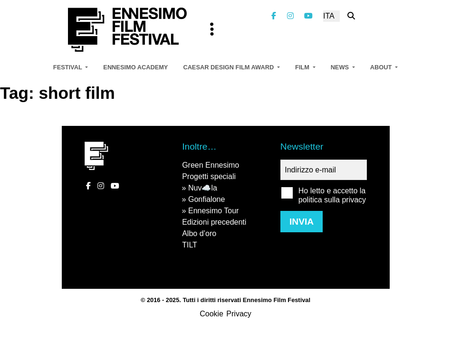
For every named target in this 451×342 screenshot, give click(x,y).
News (341, 67)
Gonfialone (206, 199)
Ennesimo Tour (213, 211)
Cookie (211, 314)
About (381, 67)
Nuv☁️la (202, 188)
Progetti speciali (209, 176)
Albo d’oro (199, 233)
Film (303, 67)
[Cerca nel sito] (351, 16)
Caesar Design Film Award (229, 67)
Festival (68, 67)
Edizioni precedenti (214, 222)
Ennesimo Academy (135, 67)
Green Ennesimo (210, 165)
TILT (189, 245)
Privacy (238, 314)
